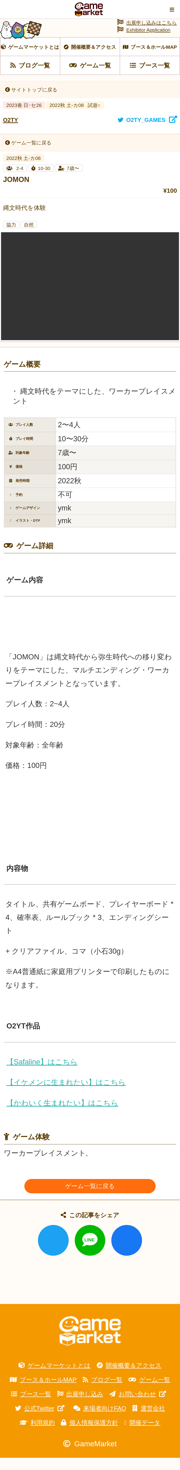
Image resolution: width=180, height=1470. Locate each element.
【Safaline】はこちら (41, 1074)
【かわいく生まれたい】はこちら (62, 1115)
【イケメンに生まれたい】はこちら (66, 1094)
